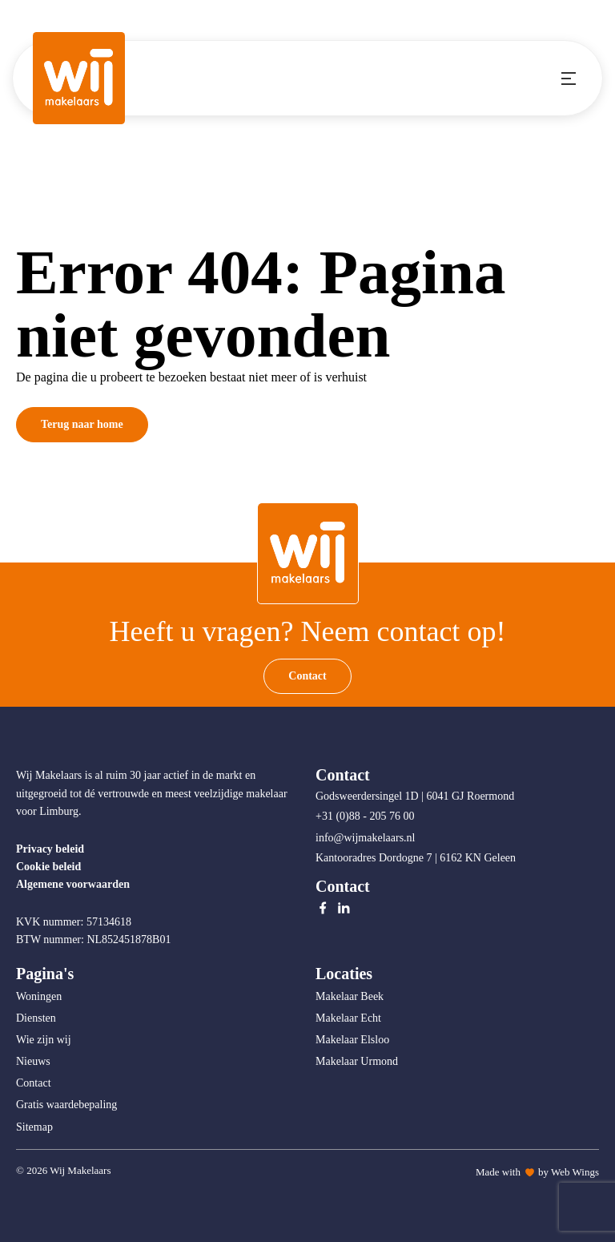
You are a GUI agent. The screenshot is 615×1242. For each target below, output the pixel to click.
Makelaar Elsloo (352, 1040)
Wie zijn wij (43, 1040)
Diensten (36, 1018)
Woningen (39, 996)
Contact (307, 676)
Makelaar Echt (348, 1018)
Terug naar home (82, 424)
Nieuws (33, 1061)
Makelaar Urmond (357, 1061)
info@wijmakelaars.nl (367, 838)
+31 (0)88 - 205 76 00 (366, 816)
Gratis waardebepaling (66, 1105)
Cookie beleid (48, 867)
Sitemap (34, 1127)
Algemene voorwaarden (73, 884)
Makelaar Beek (350, 996)
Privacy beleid (50, 849)
